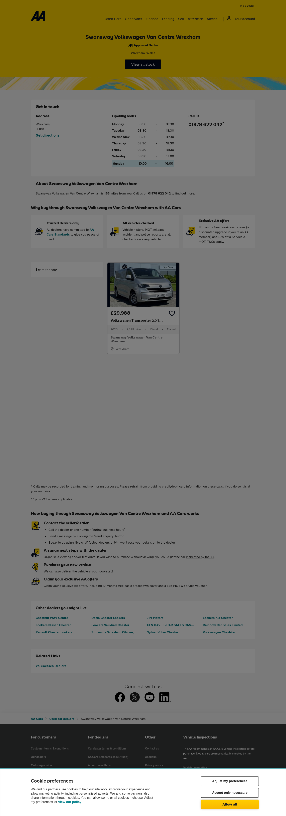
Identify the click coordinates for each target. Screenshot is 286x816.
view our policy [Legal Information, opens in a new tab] (70, 802)
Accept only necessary (230, 793)
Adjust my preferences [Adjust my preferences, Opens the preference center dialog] (230, 781)
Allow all (229, 804)
